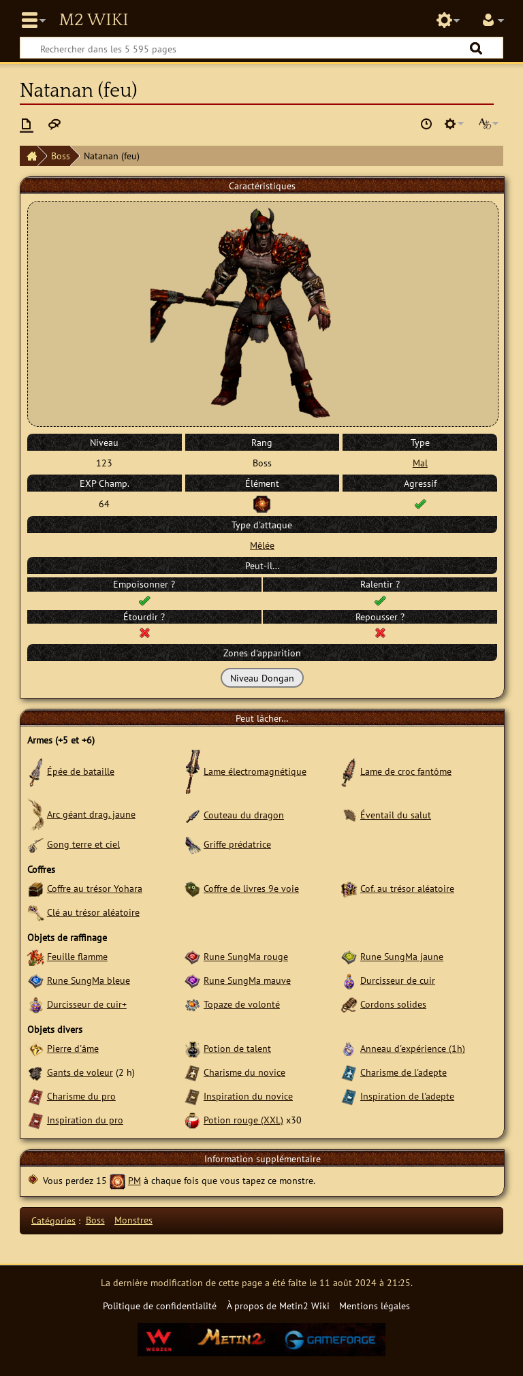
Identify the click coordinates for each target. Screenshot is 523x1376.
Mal (420, 462)
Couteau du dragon (244, 814)
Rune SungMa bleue (88, 980)
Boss (60, 155)
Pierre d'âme (73, 1048)
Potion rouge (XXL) (243, 1119)
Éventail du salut (395, 814)
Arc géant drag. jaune (91, 813)
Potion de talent (237, 1048)
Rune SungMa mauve (247, 980)
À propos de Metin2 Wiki (278, 1305)
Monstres (133, 1219)
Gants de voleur (80, 1072)
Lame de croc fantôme (405, 771)
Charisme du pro (81, 1095)
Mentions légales (374, 1305)
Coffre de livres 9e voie (251, 888)
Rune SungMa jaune (401, 956)
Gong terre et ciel (83, 843)
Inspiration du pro (85, 1119)
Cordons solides (393, 1003)
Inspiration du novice (248, 1095)
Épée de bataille (80, 771)
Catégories (53, 1219)
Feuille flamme (77, 956)
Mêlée (262, 545)
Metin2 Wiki (93, 20)
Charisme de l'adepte (403, 1072)
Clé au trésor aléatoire (93, 912)
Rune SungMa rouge (246, 956)
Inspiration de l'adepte (407, 1095)
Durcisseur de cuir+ (87, 1003)
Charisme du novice (244, 1072)
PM (134, 1180)
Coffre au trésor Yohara (94, 888)
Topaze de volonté (242, 1003)
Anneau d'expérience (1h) (412, 1048)
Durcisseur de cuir (397, 980)
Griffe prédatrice (237, 843)
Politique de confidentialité (160, 1305)
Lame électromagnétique (255, 771)
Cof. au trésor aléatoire (407, 888)
